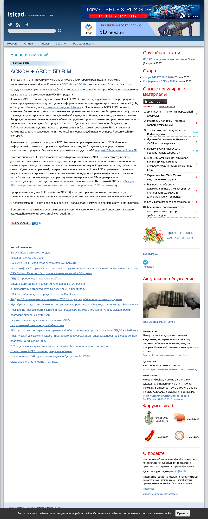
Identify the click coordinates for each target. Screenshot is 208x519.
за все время (167, 106)
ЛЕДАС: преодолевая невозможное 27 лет (36, 278)
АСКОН (66, 84)
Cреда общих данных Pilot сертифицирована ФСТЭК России (47, 283)
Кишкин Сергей (150, 331)
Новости (12, 43)
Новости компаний (29, 54)
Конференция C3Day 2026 (26, 257)
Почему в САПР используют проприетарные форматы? (44, 263)
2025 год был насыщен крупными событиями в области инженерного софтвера (59, 346)
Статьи (28, 43)
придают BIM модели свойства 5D (116, 150)
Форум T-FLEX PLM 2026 (158, 77)
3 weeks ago (177, 399)
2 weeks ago (192, 369)
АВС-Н (81, 84)
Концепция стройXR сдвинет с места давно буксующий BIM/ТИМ (50, 356)
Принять (182, 513)
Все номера (150, 253)
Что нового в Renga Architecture (62, 107)
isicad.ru (183, 459)
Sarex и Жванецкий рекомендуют (30, 252)
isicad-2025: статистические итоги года (34, 361)
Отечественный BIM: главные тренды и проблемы (41, 351)
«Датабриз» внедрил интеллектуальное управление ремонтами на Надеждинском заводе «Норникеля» (74, 304)
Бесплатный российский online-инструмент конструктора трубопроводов (166, 211)
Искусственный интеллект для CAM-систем (37, 325)
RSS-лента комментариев (159, 321)
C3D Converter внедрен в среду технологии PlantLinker (43, 294)
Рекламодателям (83, 43)
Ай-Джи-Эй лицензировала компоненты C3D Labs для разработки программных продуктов (66, 299)
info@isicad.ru (180, 471)
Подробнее (148, 488)
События (61, 43)
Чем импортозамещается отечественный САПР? (40, 320)
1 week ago (182, 355)
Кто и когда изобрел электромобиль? (170, 201)
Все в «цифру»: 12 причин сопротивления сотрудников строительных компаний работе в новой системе (74, 268)
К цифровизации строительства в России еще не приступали (47, 289)
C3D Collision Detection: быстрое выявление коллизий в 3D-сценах (51, 273)
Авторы (44, 43)
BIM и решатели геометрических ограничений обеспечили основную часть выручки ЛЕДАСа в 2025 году (74, 330)
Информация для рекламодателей (160, 494)
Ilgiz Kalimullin (149, 361)
